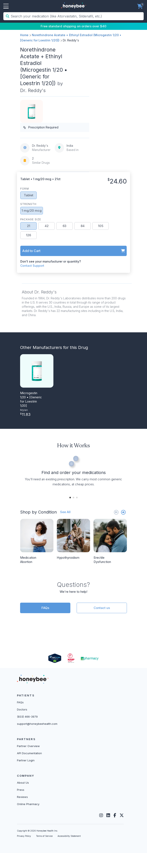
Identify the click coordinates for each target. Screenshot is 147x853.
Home (24, 35)
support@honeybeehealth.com (37, 723)
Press (20, 789)
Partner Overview (28, 746)
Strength (28, 204)
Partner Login (26, 760)
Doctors (22, 709)
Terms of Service (44, 836)
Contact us (102, 608)
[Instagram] (101, 815)
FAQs (45, 608)
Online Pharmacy (28, 804)
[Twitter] (122, 815)
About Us (23, 782)
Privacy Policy (24, 836)
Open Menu (6, 6)
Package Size (30, 219)
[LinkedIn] (108, 815)
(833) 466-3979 (27, 716)
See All (65, 512)
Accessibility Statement (69, 836)
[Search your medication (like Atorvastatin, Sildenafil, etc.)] (77, 16)
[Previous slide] (116, 512)
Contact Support (32, 265)
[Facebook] (114, 815)
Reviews (22, 797)
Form (24, 188)
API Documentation (29, 753)
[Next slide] (123, 512)
